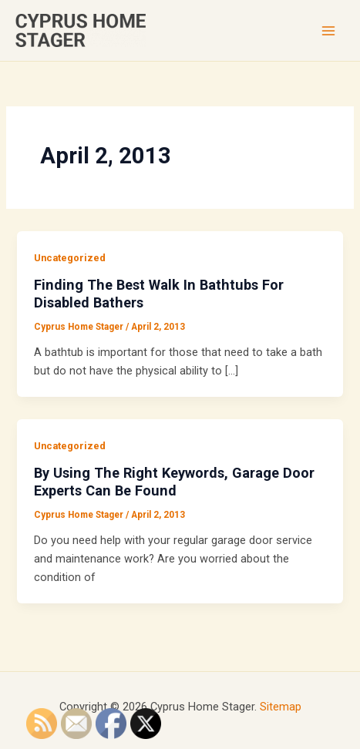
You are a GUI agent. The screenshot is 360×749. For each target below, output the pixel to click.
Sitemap (280, 707)
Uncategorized (70, 258)
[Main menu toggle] (328, 31)
